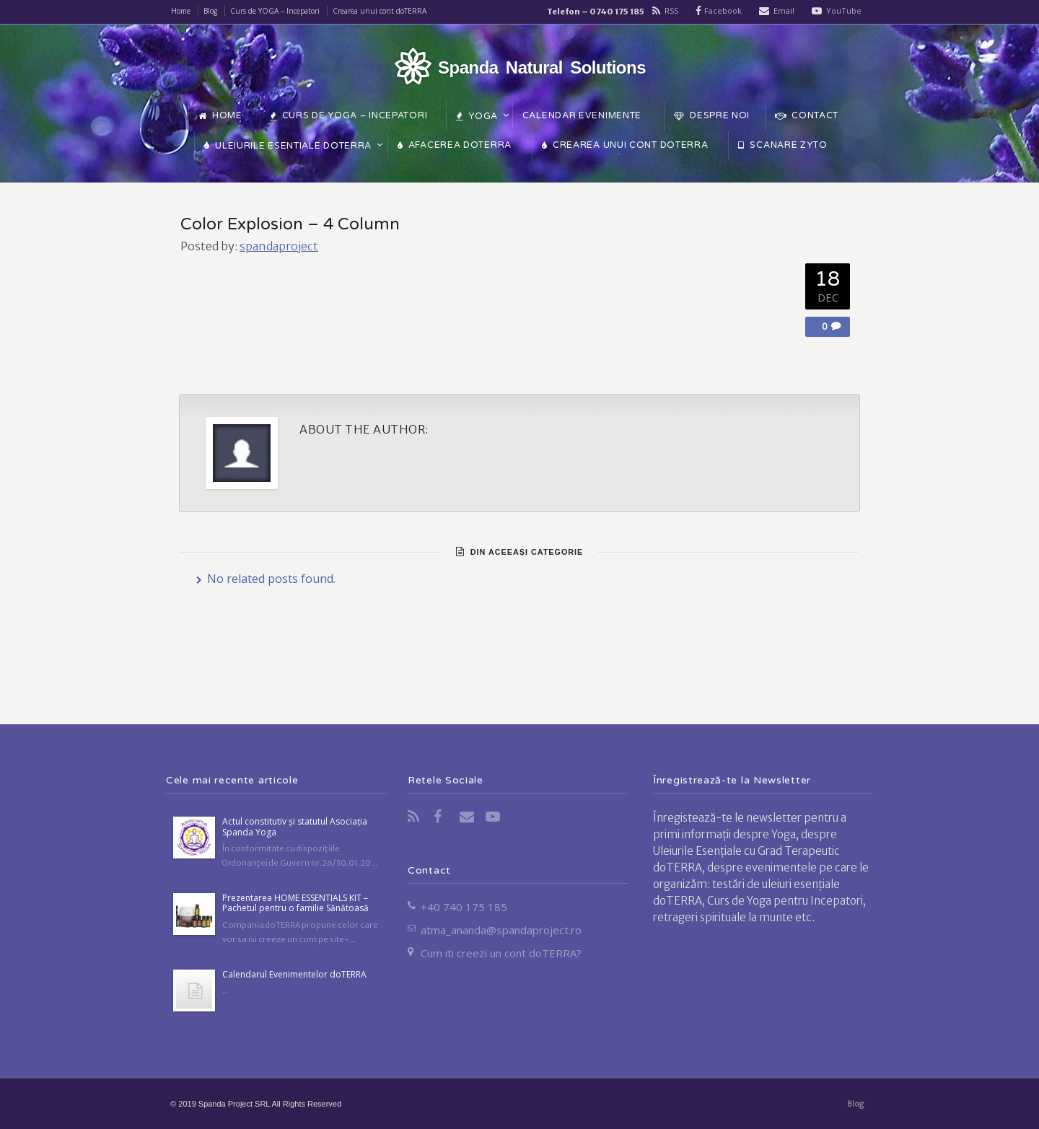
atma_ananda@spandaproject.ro (501, 930)
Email (783, 10)
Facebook (723, 10)
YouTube (844, 10)
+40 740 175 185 (464, 907)
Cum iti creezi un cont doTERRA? (501, 953)
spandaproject (279, 246)
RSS (671, 10)
